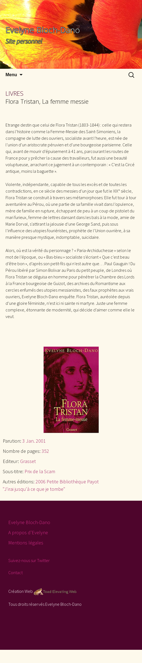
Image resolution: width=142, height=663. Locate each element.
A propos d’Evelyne (28, 532)
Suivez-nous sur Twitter (29, 560)
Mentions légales (25, 542)
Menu (11, 74)
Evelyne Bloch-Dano (29, 522)
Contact (15, 572)
